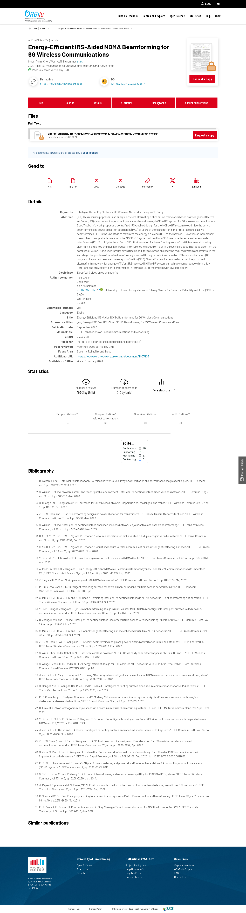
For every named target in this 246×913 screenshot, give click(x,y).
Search (82, 873)
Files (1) (42, 103)
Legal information (137, 869)
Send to (70, 103)
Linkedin (197, 186)
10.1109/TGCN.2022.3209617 (128, 83)
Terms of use (74, 909)
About (218, 16)
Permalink (147, 186)
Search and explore (154, 16)
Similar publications (196, 103)
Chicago (120, 186)
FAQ (178, 873)
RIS (50, 186)
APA (96, 186)
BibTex (73, 186)
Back (35, 28)
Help (208, 16)
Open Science (177, 16)
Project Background (138, 865)
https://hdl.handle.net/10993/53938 (61, 83)
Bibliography (159, 103)
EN (218, 4)
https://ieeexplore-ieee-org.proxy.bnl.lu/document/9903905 (113, 356)
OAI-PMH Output (184, 869)
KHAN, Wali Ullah (88, 290)
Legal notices (135, 873)
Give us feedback (128, 16)
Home (42, 28)
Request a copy (202, 79)
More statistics (161, 390)
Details (97, 103)
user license (90, 152)
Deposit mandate (185, 865)
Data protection (136, 877)
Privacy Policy (95, 909)
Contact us (181, 877)
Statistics (195, 16)
